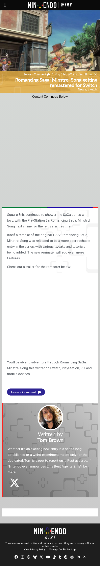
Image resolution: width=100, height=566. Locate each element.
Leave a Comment (37, 74)
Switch (92, 89)
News (82, 89)
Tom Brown (86, 74)
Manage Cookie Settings (62, 549)
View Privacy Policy (34, 549)
